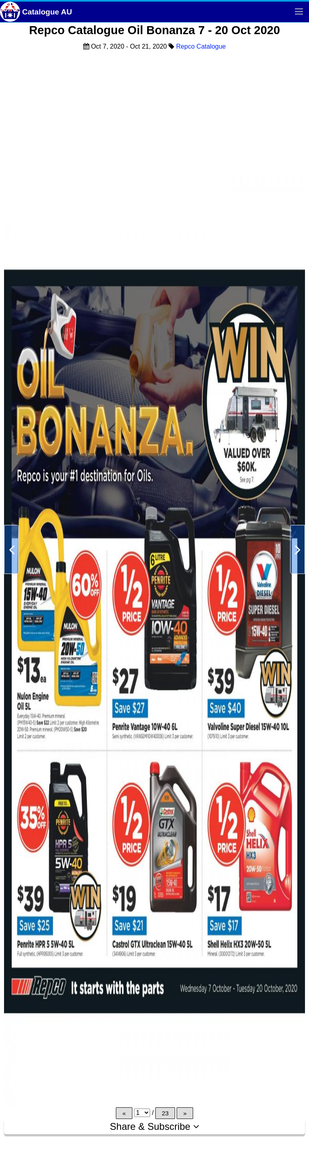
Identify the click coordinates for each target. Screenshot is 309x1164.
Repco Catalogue (201, 46)
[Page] (142, 1113)
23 (165, 1113)
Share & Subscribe (154, 1126)
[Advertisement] (154, 113)
